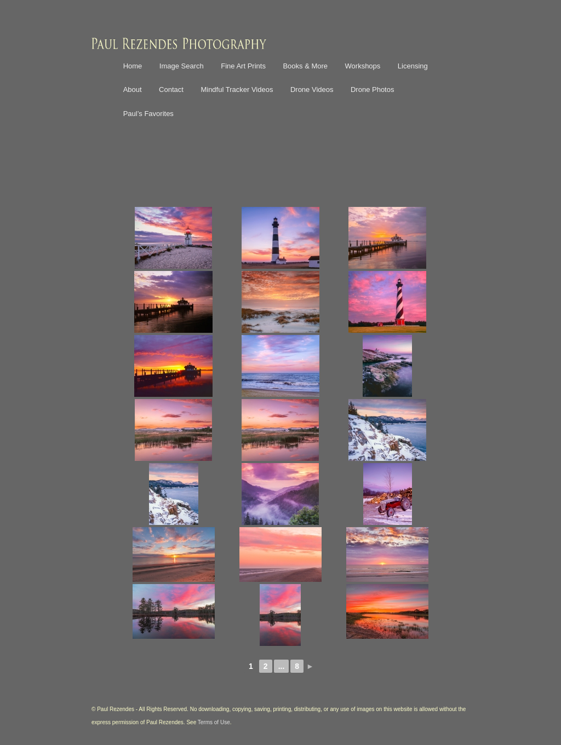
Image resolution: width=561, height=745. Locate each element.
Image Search (181, 66)
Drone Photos (372, 89)
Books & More (305, 66)
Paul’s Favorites (148, 113)
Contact (171, 89)
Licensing (413, 66)
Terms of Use (214, 722)
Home (132, 66)
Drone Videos (312, 89)
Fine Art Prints (243, 66)
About (132, 89)
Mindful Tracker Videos (237, 89)
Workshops (363, 66)
